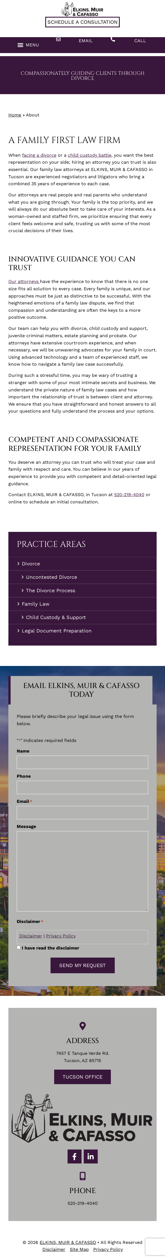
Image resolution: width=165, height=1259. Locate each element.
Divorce (32, 564)
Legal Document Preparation (57, 631)
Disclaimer (30, 936)
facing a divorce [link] (39, 155)
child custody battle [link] (89, 155)
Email (86, 40)
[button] (28, 45)
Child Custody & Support (56, 617)
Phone (24, 776)
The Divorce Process (50, 590)
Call (140, 40)
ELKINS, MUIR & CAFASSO (68, 1242)
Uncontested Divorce (51, 577)
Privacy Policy (61, 936)
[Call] (113, 39)
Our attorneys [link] (24, 281)
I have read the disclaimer (50, 948)
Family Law (37, 604)
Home (14, 115)
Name (23, 751)
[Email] (58, 39)
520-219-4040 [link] (129, 494)
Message (26, 826)
